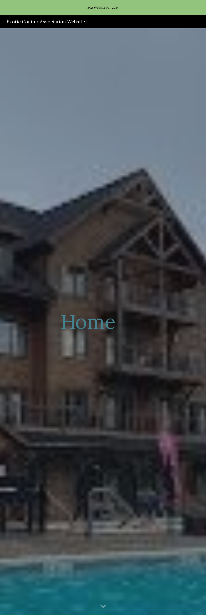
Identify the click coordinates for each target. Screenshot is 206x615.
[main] (87, 321)
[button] (103, 606)
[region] (103, 7)
